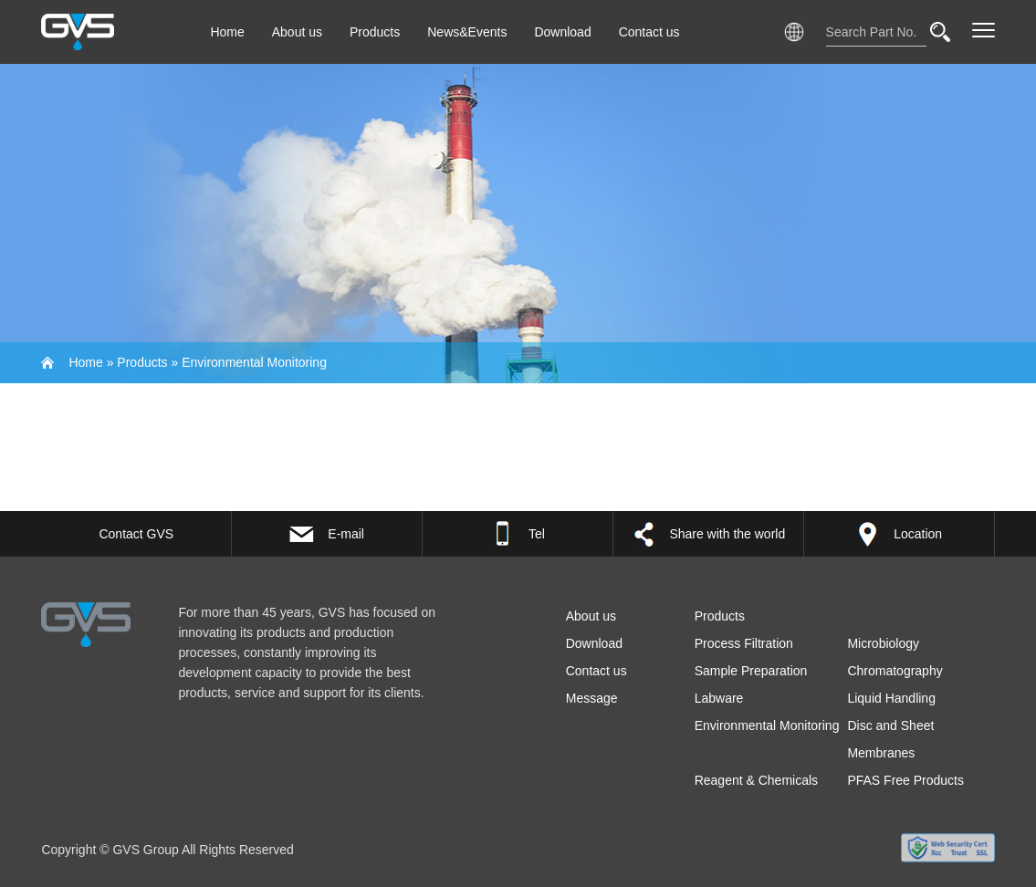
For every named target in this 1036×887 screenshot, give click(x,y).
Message (592, 698)
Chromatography (894, 670)
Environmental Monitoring (254, 362)
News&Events (467, 32)
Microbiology (883, 643)
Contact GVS (136, 534)
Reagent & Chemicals (756, 780)
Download (562, 32)
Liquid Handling (891, 698)
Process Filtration (744, 643)
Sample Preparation (751, 670)
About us (297, 32)
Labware (719, 698)
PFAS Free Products (905, 780)
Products (375, 32)
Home (227, 32)
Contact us (649, 32)
